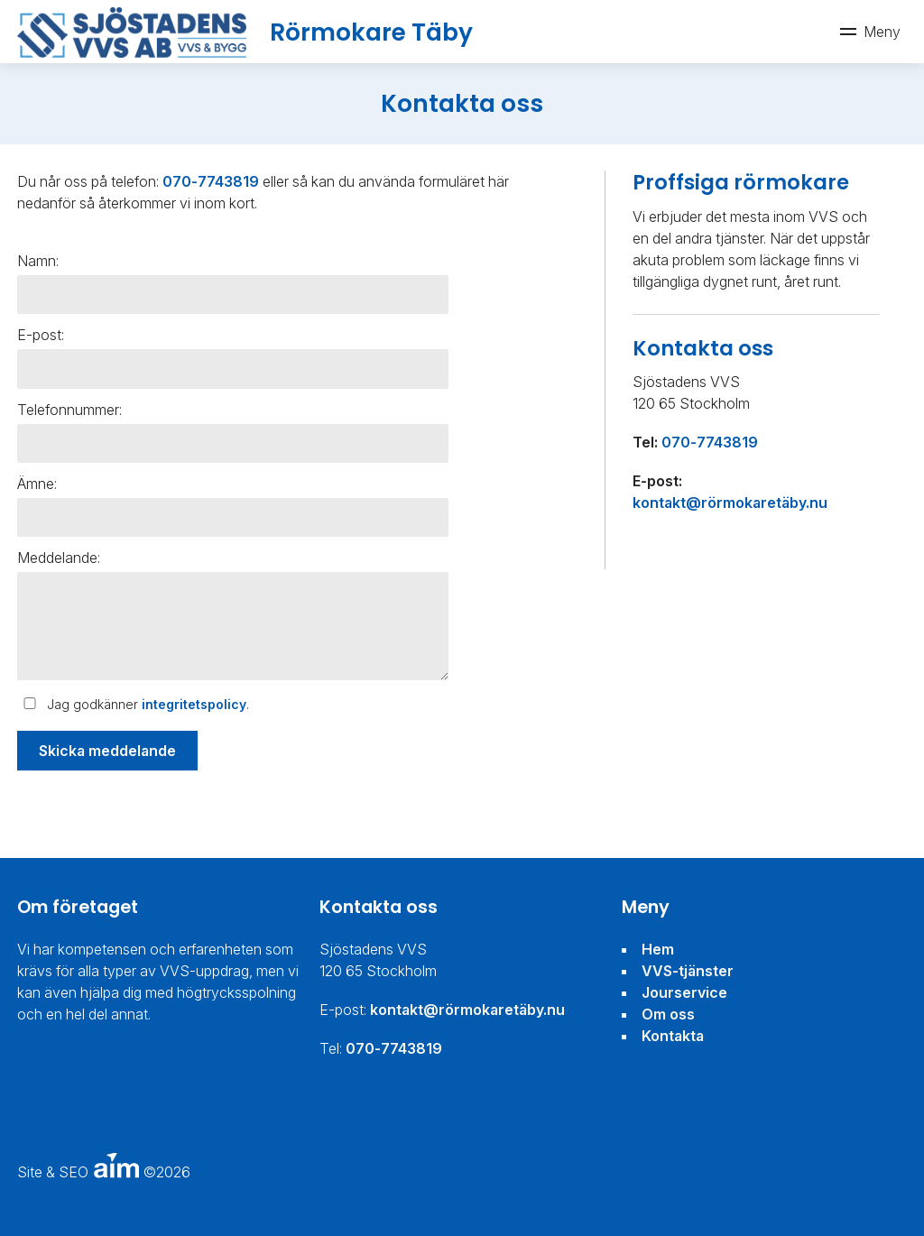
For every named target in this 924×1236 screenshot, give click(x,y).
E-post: (40, 335)
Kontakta (673, 1036)
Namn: (38, 261)
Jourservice (684, 992)
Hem (658, 949)
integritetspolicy (194, 704)
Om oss (668, 1014)
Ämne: (37, 484)
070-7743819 (210, 181)
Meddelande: (58, 558)
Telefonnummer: (69, 410)
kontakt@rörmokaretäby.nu (730, 502)
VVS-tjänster (688, 971)
